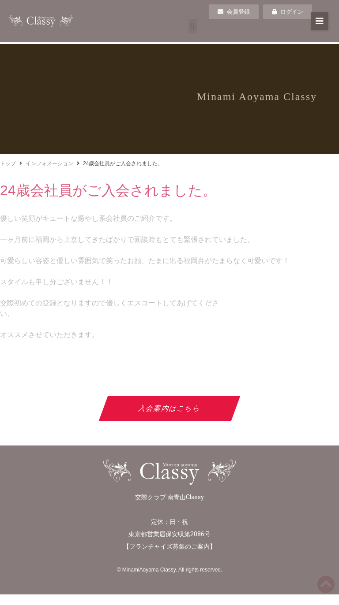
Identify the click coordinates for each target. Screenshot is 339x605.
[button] (192, 26)
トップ (8, 163)
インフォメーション (49, 163)
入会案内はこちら (169, 408)
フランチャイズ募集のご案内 (169, 546)
